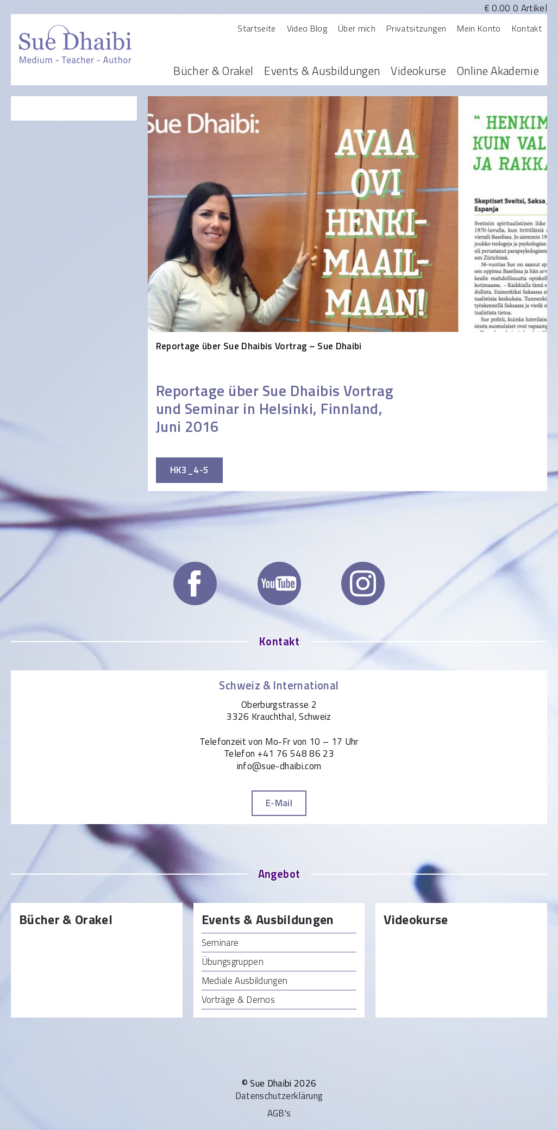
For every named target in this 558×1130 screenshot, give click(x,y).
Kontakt (527, 28)
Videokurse (418, 70)
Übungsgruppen (233, 962)
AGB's (279, 1113)
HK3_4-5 (189, 470)
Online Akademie (498, 70)
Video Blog (307, 28)
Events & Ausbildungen (322, 70)
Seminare (220, 943)
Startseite (256, 28)
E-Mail (279, 803)
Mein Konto (478, 28)
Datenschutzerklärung (279, 1096)
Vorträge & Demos (238, 1000)
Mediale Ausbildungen (245, 981)
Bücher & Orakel (213, 70)
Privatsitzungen (416, 28)
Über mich (356, 28)
